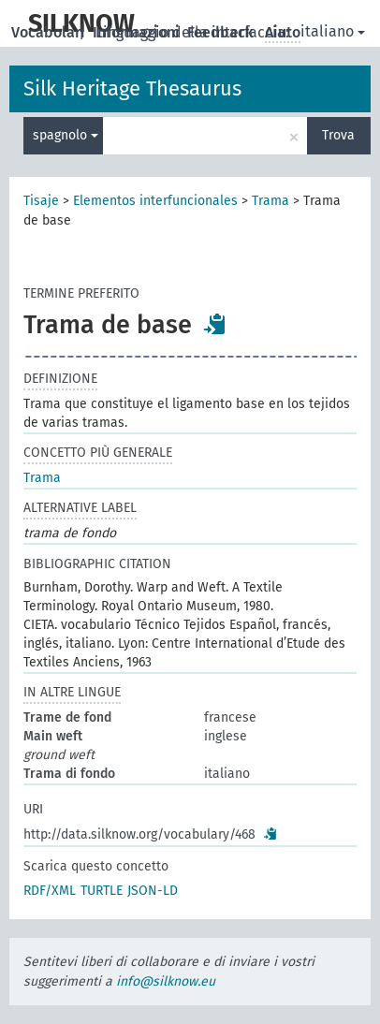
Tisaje (41, 201)
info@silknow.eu (165, 981)
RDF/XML (49, 891)
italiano (332, 31)
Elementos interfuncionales (155, 201)
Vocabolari (50, 32)
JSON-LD (152, 891)
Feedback (222, 32)
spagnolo (65, 135)
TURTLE (101, 891)
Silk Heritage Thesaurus (132, 88)
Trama (270, 201)
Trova (338, 135)
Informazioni (138, 32)
